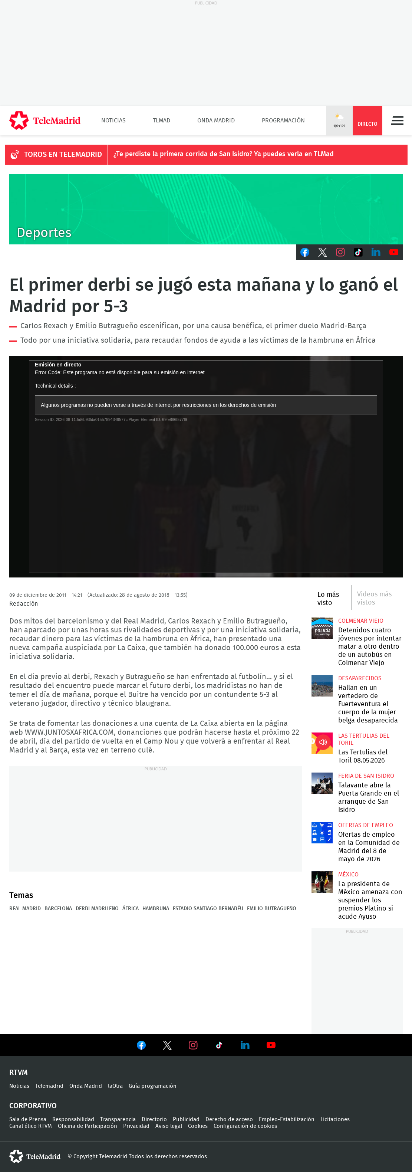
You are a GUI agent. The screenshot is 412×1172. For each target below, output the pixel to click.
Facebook (305, 252)
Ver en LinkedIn (245, 1045)
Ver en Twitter (167, 1047)
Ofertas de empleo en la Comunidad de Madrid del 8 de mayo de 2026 (322, 832)
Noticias (113, 121)
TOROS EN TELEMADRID (63, 154)
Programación (283, 121)
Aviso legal (168, 1126)
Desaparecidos (360, 678)
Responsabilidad (73, 1119)
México (348, 875)
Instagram (340, 252)
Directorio (154, 1119)
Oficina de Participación (87, 1126)
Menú (397, 120)
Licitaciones (335, 1119)
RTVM (18, 1072)
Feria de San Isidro (366, 776)
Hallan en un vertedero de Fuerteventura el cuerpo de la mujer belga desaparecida (322, 686)
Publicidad (186, 1119)
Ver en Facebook (141, 1047)
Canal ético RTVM (30, 1126)
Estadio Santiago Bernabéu (208, 908)
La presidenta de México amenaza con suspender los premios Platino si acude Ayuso (322, 882)
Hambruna (155, 908)
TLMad (161, 121)
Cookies (198, 1126)
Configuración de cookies (245, 1126)
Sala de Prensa (27, 1119)
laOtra (115, 1086)
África (130, 908)
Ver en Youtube (271, 1045)
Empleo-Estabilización (286, 1119)
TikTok (358, 252)
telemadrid (34, 1156)
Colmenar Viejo (360, 621)
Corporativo (33, 1106)
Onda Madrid (216, 121)
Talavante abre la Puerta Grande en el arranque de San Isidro (322, 783)
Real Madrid (25, 908)
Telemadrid (49, 1086)
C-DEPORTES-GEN (206, 209)
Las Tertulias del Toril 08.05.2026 (322, 743)
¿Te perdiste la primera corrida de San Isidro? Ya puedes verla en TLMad (223, 154)
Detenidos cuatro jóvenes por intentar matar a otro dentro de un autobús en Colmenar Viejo (322, 628)
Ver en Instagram (193, 1045)
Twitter (323, 252)
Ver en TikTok (219, 1047)
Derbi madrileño (97, 908)
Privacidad (136, 1126)
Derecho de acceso (229, 1119)
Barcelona (58, 908)
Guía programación (153, 1086)
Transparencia (118, 1119)
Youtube (394, 252)
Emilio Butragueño (271, 908)
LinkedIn (376, 252)
